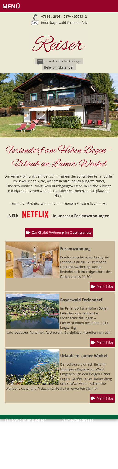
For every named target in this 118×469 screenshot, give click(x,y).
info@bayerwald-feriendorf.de (64, 22)
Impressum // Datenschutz (25, 448)
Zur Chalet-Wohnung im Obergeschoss (62, 232)
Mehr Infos (105, 286)
